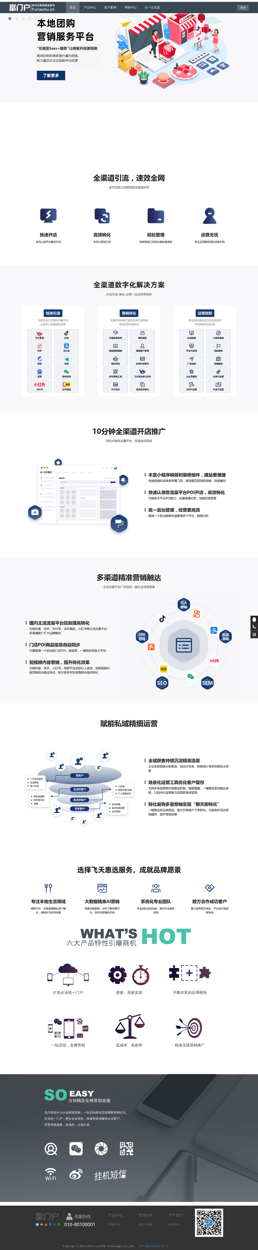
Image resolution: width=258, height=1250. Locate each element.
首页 (73, 7)
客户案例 (110, 7)
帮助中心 (131, 7)
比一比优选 (152, 7)
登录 (243, 7)
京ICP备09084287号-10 (153, 1246)
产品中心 (90, 7)
